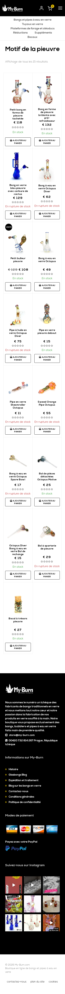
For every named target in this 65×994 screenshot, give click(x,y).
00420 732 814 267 (21, 740)
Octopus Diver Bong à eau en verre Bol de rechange (18, 550)
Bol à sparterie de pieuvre (47, 547)
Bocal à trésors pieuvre (18, 620)
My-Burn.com (22, 964)
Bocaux (32, 37)
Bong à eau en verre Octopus (47, 260)
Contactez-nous (18, 791)
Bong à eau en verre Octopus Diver (47, 188)
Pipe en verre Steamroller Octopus (18, 404)
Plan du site (38, 981)
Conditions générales (21, 796)
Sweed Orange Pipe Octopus (47, 403)
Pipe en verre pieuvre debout (47, 332)
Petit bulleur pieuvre (18, 260)
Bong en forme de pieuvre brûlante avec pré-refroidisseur (47, 115)
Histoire (13, 769)
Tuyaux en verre (32, 24)
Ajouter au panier (18, 141)
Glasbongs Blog (18, 774)
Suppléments (43, 32)
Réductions (20, 32)
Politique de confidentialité (25, 802)
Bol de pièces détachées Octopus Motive (47, 476)
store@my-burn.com (22, 735)
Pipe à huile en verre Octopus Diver (18, 333)
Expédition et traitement (23, 780)
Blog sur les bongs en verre (25, 785)
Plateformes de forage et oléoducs (33, 28)
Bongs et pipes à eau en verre (32, 19)
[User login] (41, 7)
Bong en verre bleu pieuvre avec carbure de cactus (18, 190)
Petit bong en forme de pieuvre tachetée (18, 114)
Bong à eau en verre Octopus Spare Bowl (18, 476)
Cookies (53, 981)
